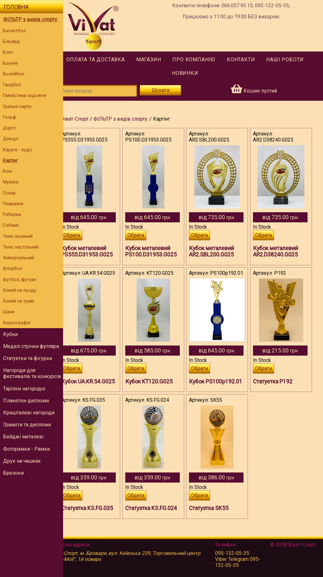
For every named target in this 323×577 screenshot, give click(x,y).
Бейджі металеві (23, 437)
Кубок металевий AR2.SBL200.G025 (219, 251)
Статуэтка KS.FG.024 (163, 520)
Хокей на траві (18, 301)
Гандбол (12, 84)
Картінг (10, 160)
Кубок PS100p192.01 (215, 390)
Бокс (8, 52)
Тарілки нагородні (24, 389)
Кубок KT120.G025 (160, 381)
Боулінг (11, 63)
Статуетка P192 (276, 381)
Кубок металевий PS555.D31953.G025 (102, 251)
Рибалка (12, 214)
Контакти (249, 60)
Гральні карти (17, 106)
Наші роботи (293, 60)
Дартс (9, 128)
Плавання (13, 204)
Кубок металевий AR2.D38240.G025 (279, 251)
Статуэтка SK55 (216, 520)
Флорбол (12, 268)
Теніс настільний (20, 247)
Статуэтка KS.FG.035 (103, 520)
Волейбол (13, 74)
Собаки (11, 225)
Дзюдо (11, 138)
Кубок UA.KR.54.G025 (95, 390)
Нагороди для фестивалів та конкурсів (32, 373)
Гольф (9, 117)
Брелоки (13, 473)
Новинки (193, 73)
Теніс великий (17, 236)
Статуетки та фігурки (27, 358)
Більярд (11, 41)
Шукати (170, 90)
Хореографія (16, 323)
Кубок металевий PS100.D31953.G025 (162, 251)
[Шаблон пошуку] (107, 91)
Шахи (8, 312)
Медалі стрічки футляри (31, 346)
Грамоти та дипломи (27, 425)
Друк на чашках (22, 461)
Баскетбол (14, 30)
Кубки (10, 334)
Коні (7, 171)
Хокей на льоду (19, 290)
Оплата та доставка (103, 60)
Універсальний (18, 258)
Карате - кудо (17, 150)
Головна (16, 7)
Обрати (87, 235)
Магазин (156, 60)
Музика (10, 182)
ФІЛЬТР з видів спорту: (30, 19)
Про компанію (202, 60)
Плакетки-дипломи (26, 401)
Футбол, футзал (19, 279)
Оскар (9, 193)
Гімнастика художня (24, 95)
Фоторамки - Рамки (26, 449)
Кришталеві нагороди (29, 413)
